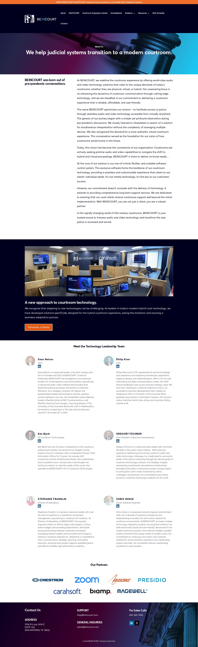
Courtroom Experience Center (95, 13)
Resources (142, 13)
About (63, 13)
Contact (64, 24)
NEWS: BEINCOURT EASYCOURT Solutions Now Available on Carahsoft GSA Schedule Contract (99, 2)
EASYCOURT (74, 13)
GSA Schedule (158, 13)
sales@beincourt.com (88, 627)
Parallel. (112, 641)
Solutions (129, 13)
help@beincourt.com (87, 615)
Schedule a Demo (39, 327)
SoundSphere (116, 13)
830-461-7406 (136, 615)
